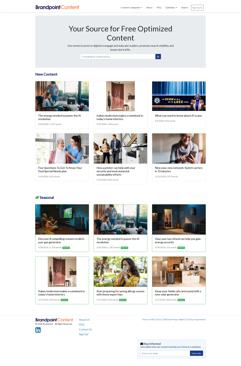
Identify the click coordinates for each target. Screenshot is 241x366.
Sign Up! (84, 334)
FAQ (159, 7)
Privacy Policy (148, 319)
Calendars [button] (170, 7)
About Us (84, 319)
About (149, 7)
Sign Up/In (197, 7)
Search (184, 7)
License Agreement (196, 319)
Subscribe (196, 353)
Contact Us (85, 329)
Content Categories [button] (130, 7)
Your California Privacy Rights (171, 319)
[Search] (158, 56)
